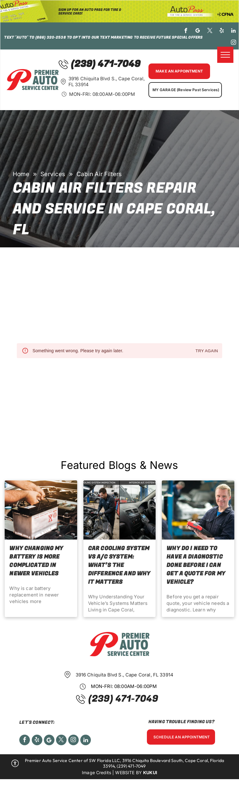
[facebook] (186, 31)
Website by (128, 772)
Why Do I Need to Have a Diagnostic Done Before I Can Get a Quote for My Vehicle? (195, 565)
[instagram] (233, 43)
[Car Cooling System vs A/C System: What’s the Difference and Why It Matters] (119, 510)
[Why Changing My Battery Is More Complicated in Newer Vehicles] (41, 510)
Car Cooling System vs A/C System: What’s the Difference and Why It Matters (119, 565)
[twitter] (210, 31)
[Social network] (49, 741)
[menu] (225, 55)
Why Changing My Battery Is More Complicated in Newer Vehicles (36, 561)
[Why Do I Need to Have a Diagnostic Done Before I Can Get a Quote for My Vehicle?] (198, 510)
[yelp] (222, 31)
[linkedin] (233, 31)
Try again (206, 351)
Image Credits (96, 772)
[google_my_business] (198, 31)
